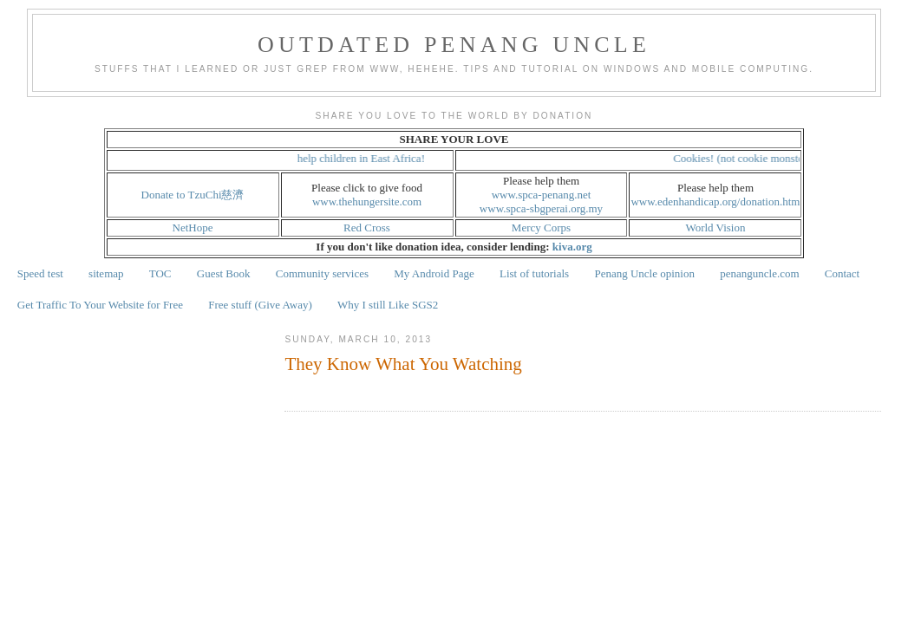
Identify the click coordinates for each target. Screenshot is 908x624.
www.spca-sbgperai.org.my (541, 208)
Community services (322, 273)
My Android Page (434, 273)
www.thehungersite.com (366, 201)
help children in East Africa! (365, 158)
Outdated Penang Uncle (454, 44)
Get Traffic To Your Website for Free (100, 304)
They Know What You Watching (402, 364)
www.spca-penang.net (541, 194)
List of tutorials (534, 273)
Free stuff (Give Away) (260, 304)
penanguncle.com (759, 273)
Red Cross (366, 227)
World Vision (715, 227)
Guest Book (224, 273)
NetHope (193, 227)
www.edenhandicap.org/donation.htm (715, 201)
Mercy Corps (541, 227)
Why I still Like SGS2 (387, 304)
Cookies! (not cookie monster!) (749, 158)
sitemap (105, 273)
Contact (842, 273)
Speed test (40, 273)
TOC (160, 273)
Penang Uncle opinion (644, 273)
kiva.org (572, 246)
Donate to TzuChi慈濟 (193, 194)
